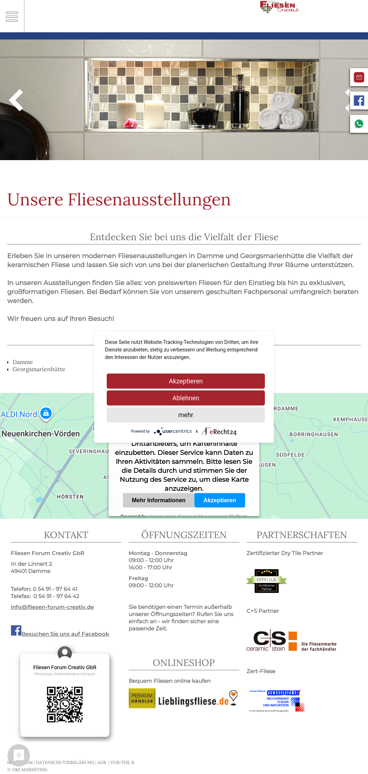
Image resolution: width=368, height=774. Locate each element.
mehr (185, 415)
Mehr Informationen (158, 500)
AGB (101, 762)
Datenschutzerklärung (65, 762)
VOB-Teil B (122, 762)
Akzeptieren (219, 500)
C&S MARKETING (29, 769)
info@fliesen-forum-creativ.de (52, 606)
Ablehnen (185, 398)
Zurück (16, 100)
